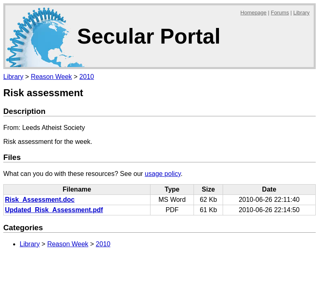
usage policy (163, 173)
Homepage (253, 12)
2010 (87, 76)
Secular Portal (149, 36)
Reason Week (51, 76)
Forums (280, 12)
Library (301, 12)
